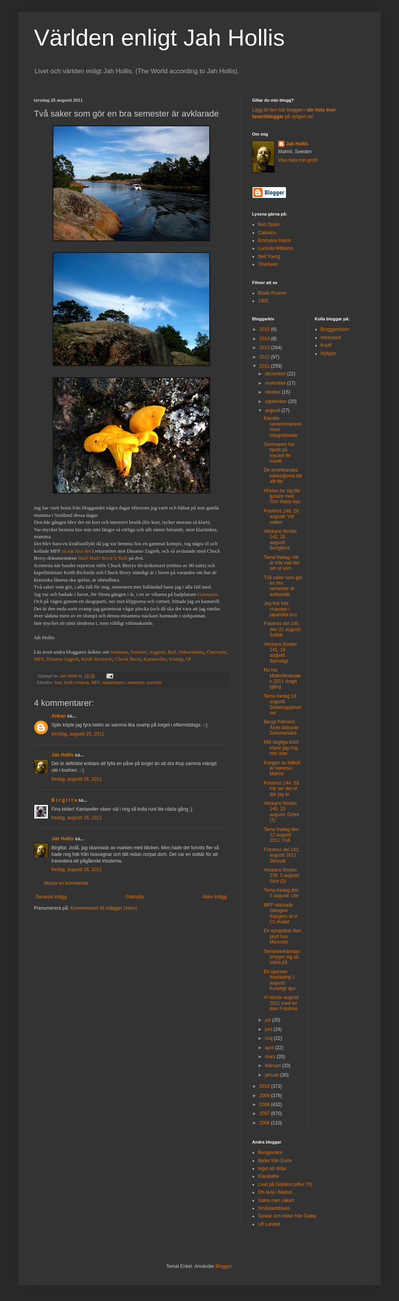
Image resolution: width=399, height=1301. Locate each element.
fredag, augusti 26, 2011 (76, 779)
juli (268, 1020)
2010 (265, 1086)
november (276, 383)
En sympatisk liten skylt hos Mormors (283, 936)
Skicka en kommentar (66, 883)
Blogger (223, 1266)
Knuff (326, 345)
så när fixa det (76, 551)
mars (271, 1056)
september (276, 401)
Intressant (331, 337)
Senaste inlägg (51, 897)
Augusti (157, 652)
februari (273, 1065)
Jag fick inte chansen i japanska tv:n (280, 609)
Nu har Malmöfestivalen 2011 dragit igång (282, 678)
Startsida (134, 897)
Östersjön (217, 652)
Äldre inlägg (214, 897)
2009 (265, 1095)
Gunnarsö (207, 594)
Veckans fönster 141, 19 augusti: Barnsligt (280, 653)
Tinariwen (268, 264)
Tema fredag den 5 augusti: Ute (281, 892)
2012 (265, 357)
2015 (265, 329)
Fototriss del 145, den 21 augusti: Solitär (283, 629)
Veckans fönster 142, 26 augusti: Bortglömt (280, 540)
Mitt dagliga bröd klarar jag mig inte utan (281, 747)
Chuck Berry (128, 659)
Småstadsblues (274, 1208)
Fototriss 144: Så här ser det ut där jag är (281, 788)
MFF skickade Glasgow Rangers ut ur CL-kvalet (281, 913)
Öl (188, 659)
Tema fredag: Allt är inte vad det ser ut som (281, 563)
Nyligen (328, 353)
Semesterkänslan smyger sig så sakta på (282, 957)
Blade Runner (272, 293)
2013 (265, 347)
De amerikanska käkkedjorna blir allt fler (283, 475)
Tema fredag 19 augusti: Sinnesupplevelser (282, 704)
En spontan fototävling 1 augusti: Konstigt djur (280, 980)
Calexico (267, 232)
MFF (39, 659)
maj (269, 1038)
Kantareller (154, 659)
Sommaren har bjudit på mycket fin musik (279, 453)
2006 (265, 1123)
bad (58, 682)
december (276, 374)
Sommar (118, 652)
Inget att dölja (272, 1168)
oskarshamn (113, 682)
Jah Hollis (62, 755)
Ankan (58, 716)
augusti (273, 410)
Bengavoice (270, 1152)
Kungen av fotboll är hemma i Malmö (282, 768)
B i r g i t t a (64, 800)
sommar (154, 682)
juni (269, 1029)
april (270, 1047)
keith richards (76, 682)
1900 (263, 301)
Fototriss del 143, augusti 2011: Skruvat (282, 855)
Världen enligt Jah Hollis (159, 38)
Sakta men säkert (276, 1200)
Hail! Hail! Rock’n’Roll (102, 558)
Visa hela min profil (298, 160)
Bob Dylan (268, 224)
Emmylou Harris (274, 240)
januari (272, 1075)
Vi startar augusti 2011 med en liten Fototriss (281, 1003)
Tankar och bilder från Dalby (287, 1216)
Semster (138, 652)
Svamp (176, 659)
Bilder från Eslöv (275, 1160)
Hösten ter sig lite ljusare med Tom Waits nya (282, 496)
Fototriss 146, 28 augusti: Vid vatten (281, 516)
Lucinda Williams (275, 248)
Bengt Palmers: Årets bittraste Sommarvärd (281, 727)
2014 (265, 338)
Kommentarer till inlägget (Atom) (103, 908)
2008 (265, 1104)
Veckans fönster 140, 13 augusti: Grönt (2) (281, 812)
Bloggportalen (335, 329)
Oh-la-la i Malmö (275, 1192)
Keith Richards (96, 659)
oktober (273, 392)
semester (136, 682)
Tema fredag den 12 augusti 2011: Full (281, 835)
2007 (265, 1113)
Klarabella (268, 1176)
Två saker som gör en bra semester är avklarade (283, 586)
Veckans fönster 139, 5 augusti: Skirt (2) (282, 875)
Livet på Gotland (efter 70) (285, 1184)
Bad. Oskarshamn (186, 652)
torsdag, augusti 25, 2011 (77, 734)
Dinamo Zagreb (62, 659)
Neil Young (269, 256)
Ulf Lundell (269, 1224)
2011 (265, 366)
